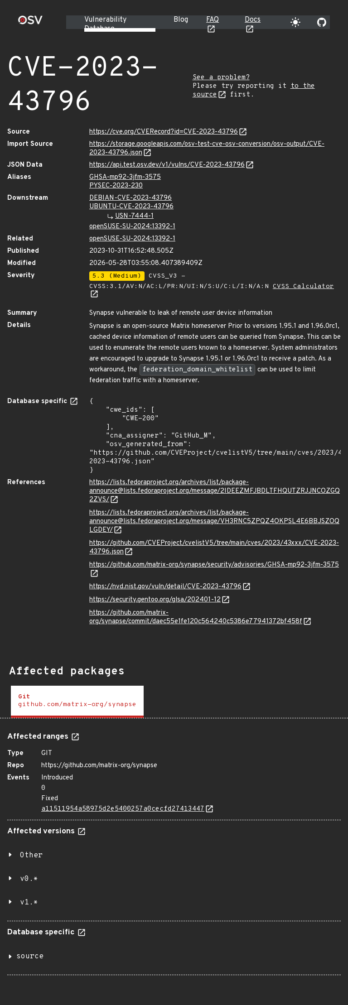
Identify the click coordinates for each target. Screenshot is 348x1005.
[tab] (77, 702)
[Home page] (30, 23)
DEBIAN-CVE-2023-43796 (130, 198)
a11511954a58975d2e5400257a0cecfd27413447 (122, 809)
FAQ (212, 19)
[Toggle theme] (295, 22)
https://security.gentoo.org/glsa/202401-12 (155, 600)
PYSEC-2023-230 (116, 186)
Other (31, 855)
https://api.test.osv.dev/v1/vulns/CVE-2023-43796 (167, 165)
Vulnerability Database (105, 24)
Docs (253, 19)
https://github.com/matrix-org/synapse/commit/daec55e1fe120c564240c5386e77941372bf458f (195, 617)
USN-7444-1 (134, 216)
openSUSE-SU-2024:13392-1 (132, 226)
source (30, 956)
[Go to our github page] (321, 22)
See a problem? (221, 77)
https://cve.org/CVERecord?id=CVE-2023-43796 (163, 132)
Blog (181, 19)
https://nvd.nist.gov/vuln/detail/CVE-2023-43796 (165, 586)
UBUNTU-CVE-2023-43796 (131, 206)
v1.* (29, 902)
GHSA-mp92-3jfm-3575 (125, 177)
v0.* (29, 879)
